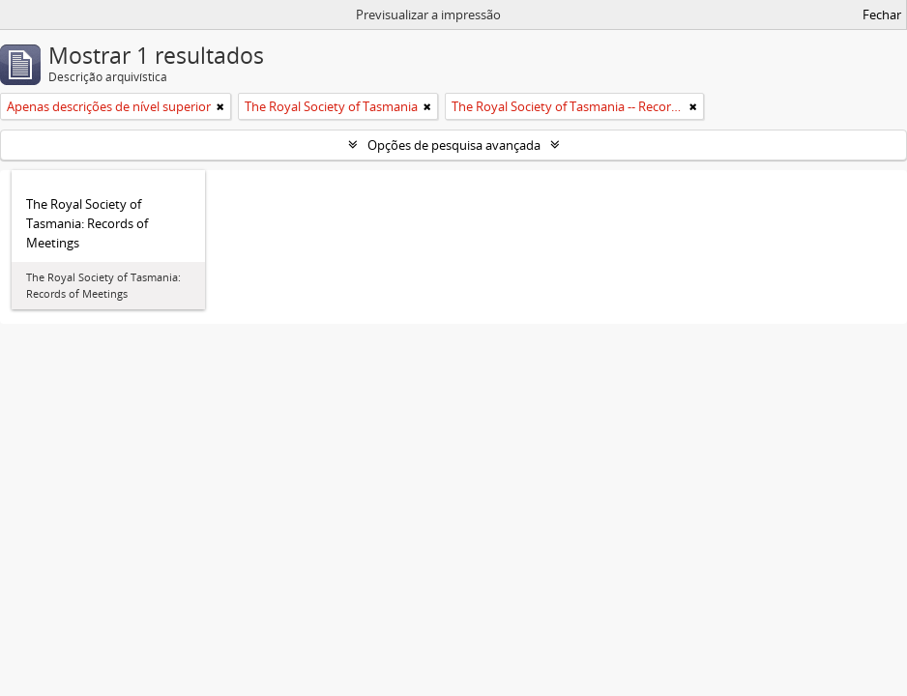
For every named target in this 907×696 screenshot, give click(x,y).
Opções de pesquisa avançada (454, 145)
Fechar (882, 14)
